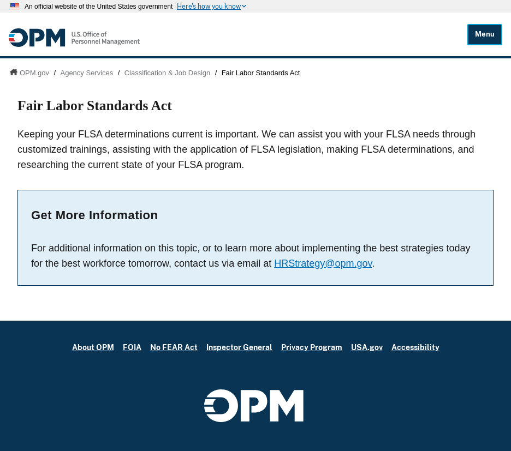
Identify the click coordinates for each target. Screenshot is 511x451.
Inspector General (239, 347)
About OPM (93, 347)
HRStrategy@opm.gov (323, 263)
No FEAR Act (174, 347)
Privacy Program (311, 347)
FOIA (132, 347)
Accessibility (415, 347)
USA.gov (367, 347)
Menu (485, 34)
